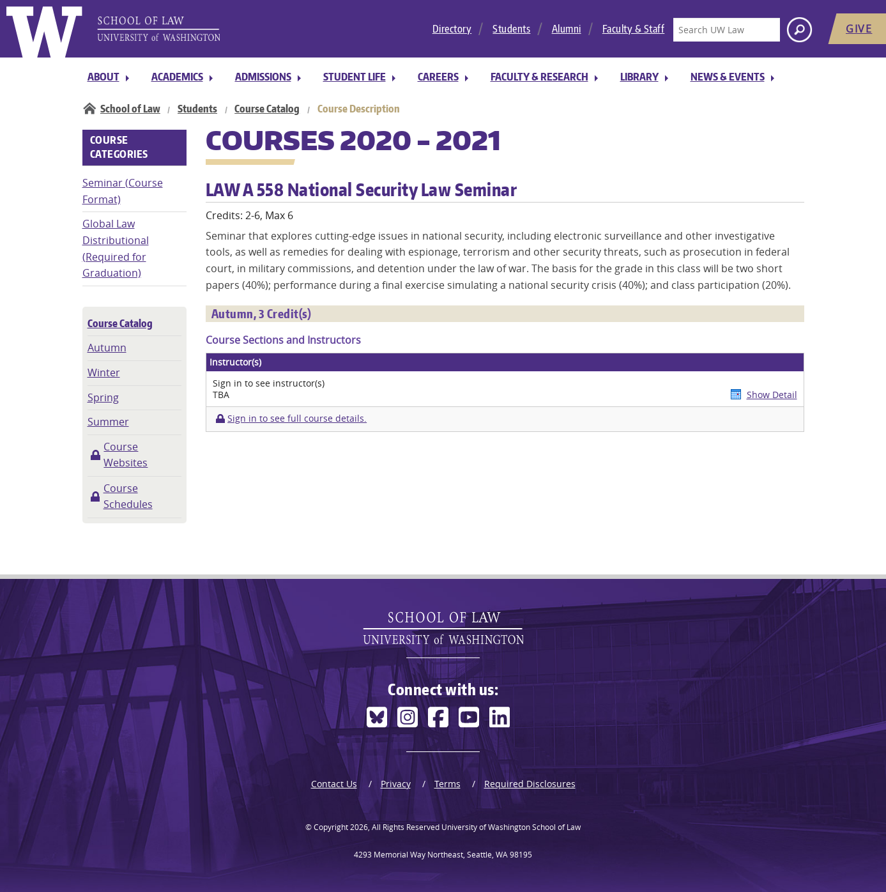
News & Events (728, 76)
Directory (452, 28)
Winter (104, 372)
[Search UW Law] (726, 30)
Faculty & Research (539, 76)
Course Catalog (267, 108)
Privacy (396, 784)
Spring (103, 397)
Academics (177, 76)
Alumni (566, 28)
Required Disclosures (530, 784)
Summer (108, 422)
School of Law (130, 108)
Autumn (107, 348)
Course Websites (125, 455)
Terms (447, 784)
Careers (438, 76)
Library (639, 76)
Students (511, 28)
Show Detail (772, 394)
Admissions (263, 76)
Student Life (354, 76)
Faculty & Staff (633, 28)
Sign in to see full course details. (297, 418)
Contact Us (334, 784)
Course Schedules (128, 496)
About (103, 76)
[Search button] (799, 30)
